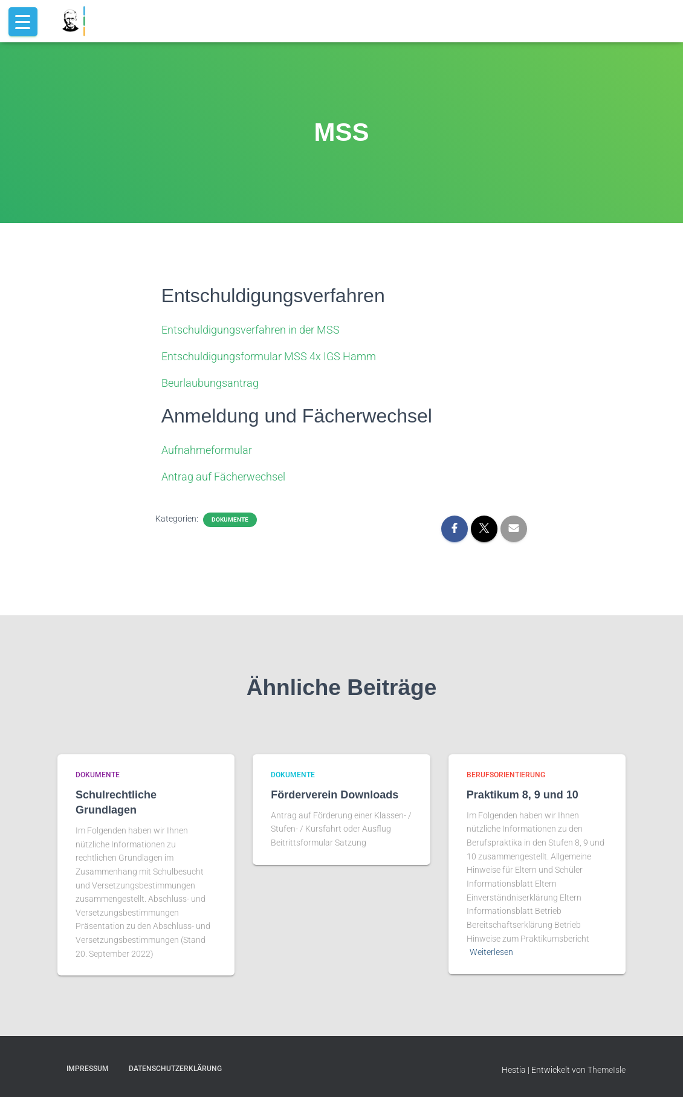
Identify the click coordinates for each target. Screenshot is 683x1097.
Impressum (87, 1068)
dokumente (230, 519)
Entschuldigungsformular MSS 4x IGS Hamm (268, 356)
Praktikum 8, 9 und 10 (522, 795)
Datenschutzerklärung (175, 1068)
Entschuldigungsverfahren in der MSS (250, 329)
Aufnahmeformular (206, 450)
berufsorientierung (506, 775)
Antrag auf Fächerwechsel (223, 476)
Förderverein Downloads (334, 795)
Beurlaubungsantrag (210, 383)
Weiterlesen (491, 952)
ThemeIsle (607, 1070)
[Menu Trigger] (22, 21)
